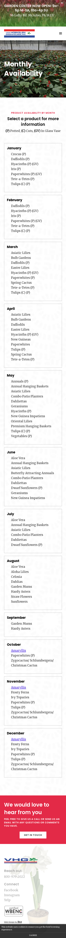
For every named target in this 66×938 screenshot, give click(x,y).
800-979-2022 (14, 877)
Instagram (12, 895)
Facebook (11, 890)
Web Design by (13, 922)
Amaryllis (18, 650)
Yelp (7, 900)
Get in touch (33, 835)
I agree (33, 935)
